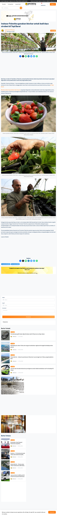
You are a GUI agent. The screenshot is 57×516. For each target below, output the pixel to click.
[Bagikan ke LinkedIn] (29, 56)
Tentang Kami (10, 4)
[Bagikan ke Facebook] (20, 56)
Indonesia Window (10, 29)
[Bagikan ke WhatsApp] (37, 56)
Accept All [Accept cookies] (52, 512)
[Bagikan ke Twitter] (23, 56)
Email (3, 303)
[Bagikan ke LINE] (26, 56)
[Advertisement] (28, 68)
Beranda (3, 4)
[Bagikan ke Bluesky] (31, 56)
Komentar (4, 308)
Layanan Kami (17, 4)
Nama (3, 297)
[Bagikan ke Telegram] (34, 56)
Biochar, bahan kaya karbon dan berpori (10, 89)
